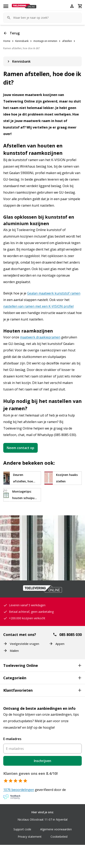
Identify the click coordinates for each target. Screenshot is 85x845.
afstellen (67, 41)
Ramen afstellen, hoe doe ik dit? (21, 48)
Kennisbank (22, 41)
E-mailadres (12, 739)
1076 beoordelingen (18, 789)
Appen (56, 644)
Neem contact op (20, 448)
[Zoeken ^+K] (42, 18)
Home (6, 41)
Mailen (11, 651)
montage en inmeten (45, 41)
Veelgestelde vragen (21, 644)
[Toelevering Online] (24, 6)
